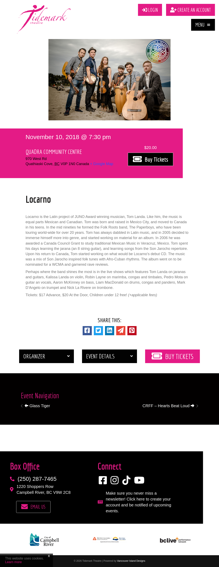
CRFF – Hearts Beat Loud (168, 406)
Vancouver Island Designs (131, 560)
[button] (203, 25)
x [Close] (49, 556)
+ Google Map (101, 164)
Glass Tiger (37, 406)
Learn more (13, 562)
